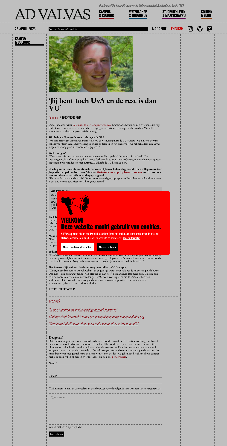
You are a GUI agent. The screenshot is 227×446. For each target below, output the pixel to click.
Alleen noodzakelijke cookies (77, 247)
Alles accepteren (107, 247)
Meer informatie (131, 238)
